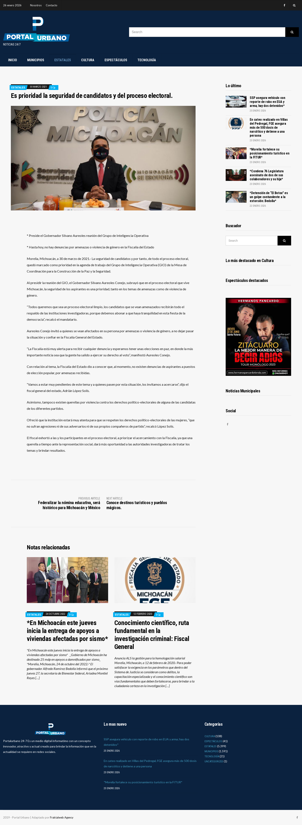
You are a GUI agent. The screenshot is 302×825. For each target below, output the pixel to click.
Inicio (12, 60)
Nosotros (36, 5)
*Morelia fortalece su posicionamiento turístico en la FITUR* (269, 153)
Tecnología (146, 60)
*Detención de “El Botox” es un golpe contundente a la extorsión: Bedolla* (269, 197)
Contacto (51, 5)
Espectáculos (116, 60)
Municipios (35, 60)
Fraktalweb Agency (61, 817)
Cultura (87, 60)
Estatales (62, 60)
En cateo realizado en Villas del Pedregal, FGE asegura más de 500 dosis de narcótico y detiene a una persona (269, 128)
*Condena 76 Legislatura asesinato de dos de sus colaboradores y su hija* (267, 175)
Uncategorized (214, 761)
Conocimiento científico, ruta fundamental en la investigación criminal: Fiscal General (151, 635)
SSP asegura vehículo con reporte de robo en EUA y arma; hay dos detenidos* (267, 102)
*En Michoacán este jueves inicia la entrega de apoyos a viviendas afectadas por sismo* (67, 631)
